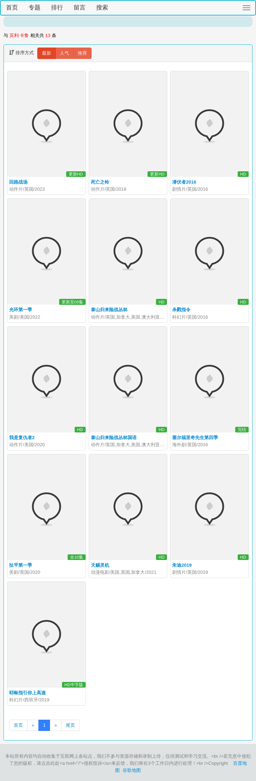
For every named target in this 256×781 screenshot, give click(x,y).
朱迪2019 (182, 565)
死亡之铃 (100, 182)
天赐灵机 (100, 565)
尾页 (70, 725)
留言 (80, 7)
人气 (64, 53)
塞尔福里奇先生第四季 (195, 437)
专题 (34, 7)
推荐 (82, 53)
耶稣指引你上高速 (27, 692)
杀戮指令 (181, 309)
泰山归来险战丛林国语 (114, 437)
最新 (46, 53)
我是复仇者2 (22, 437)
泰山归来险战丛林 (109, 309)
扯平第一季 (20, 565)
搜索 (102, 7)
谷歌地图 (132, 770)
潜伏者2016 (184, 182)
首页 (12, 7)
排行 (57, 7)
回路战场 (18, 182)
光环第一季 (20, 309)
